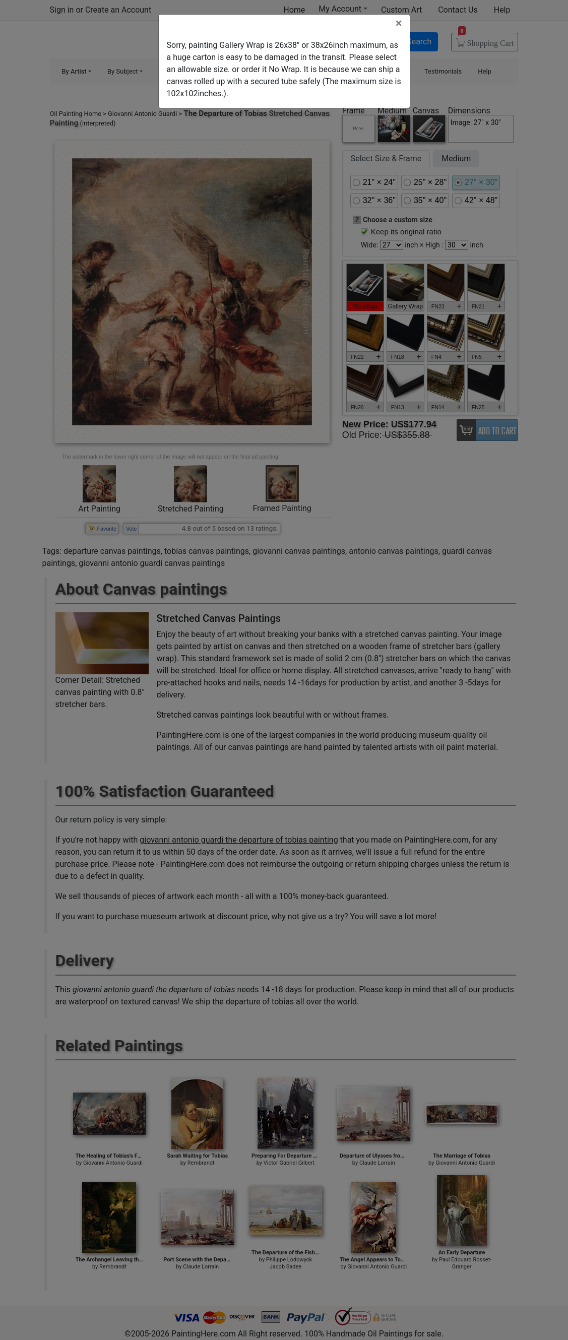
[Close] (399, 23)
